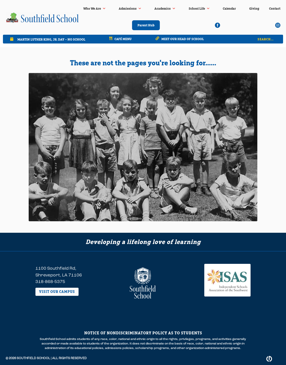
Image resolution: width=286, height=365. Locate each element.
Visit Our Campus (57, 291)
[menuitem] (94, 9)
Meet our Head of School (182, 39)
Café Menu (123, 39)
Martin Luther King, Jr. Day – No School (51, 39)
